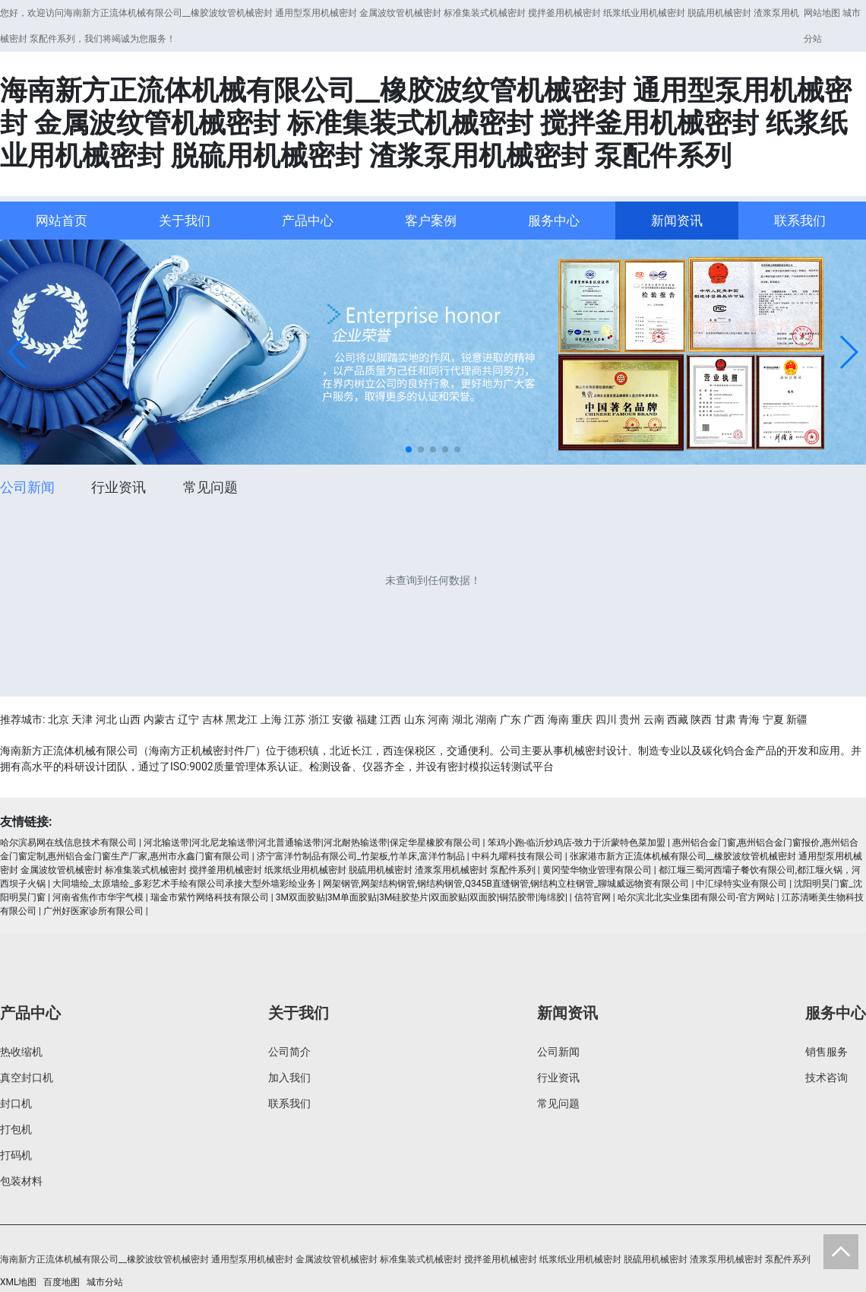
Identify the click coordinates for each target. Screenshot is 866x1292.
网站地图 (822, 13)
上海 (271, 719)
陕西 (701, 719)
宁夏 (773, 719)
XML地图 (18, 1282)
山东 (414, 719)
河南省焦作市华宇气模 (98, 897)
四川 (606, 719)
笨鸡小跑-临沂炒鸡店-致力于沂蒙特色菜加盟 (577, 842)
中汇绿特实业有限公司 (741, 883)
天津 (82, 719)
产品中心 (307, 220)
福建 (367, 719)
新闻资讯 (677, 220)
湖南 (486, 719)
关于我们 (184, 220)
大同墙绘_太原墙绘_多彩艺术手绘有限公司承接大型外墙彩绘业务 (184, 883)
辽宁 (188, 719)
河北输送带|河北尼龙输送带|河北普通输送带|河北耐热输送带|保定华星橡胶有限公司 (312, 842)
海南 (558, 719)
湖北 (462, 719)
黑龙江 (242, 719)
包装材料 (21, 1181)
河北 (106, 719)
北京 (58, 719)
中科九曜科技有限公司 (517, 856)
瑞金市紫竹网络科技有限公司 (209, 897)
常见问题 (210, 487)
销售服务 (826, 1052)
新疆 (797, 719)
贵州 (629, 719)
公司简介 (289, 1052)
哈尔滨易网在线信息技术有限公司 (68, 842)
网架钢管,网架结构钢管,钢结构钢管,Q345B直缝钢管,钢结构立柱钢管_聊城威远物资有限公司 (506, 883)
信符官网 (592, 897)
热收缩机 (21, 1052)
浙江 (319, 719)
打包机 (16, 1129)
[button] (18, 352)
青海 (749, 719)
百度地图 (61, 1282)
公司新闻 (27, 487)
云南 (654, 719)
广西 (534, 719)
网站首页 (61, 220)
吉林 (212, 719)
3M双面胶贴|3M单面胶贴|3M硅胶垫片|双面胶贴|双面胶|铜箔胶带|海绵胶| (421, 897)
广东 (510, 719)
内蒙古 (159, 719)
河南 (438, 719)
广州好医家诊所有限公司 (93, 911)
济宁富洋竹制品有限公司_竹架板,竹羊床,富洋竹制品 (361, 856)
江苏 (294, 719)
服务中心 (554, 220)
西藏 (677, 719)
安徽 (342, 719)
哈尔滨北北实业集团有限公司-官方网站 (696, 897)
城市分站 (105, 1282)
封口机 (16, 1103)
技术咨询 (826, 1077)
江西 (390, 719)
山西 (130, 719)
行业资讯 (118, 487)
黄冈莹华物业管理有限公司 (597, 870)
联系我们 (800, 220)
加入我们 (289, 1077)
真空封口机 (26, 1077)
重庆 (582, 719)
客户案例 (431, 220)
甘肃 (725, 719)
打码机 (16, 1155)
